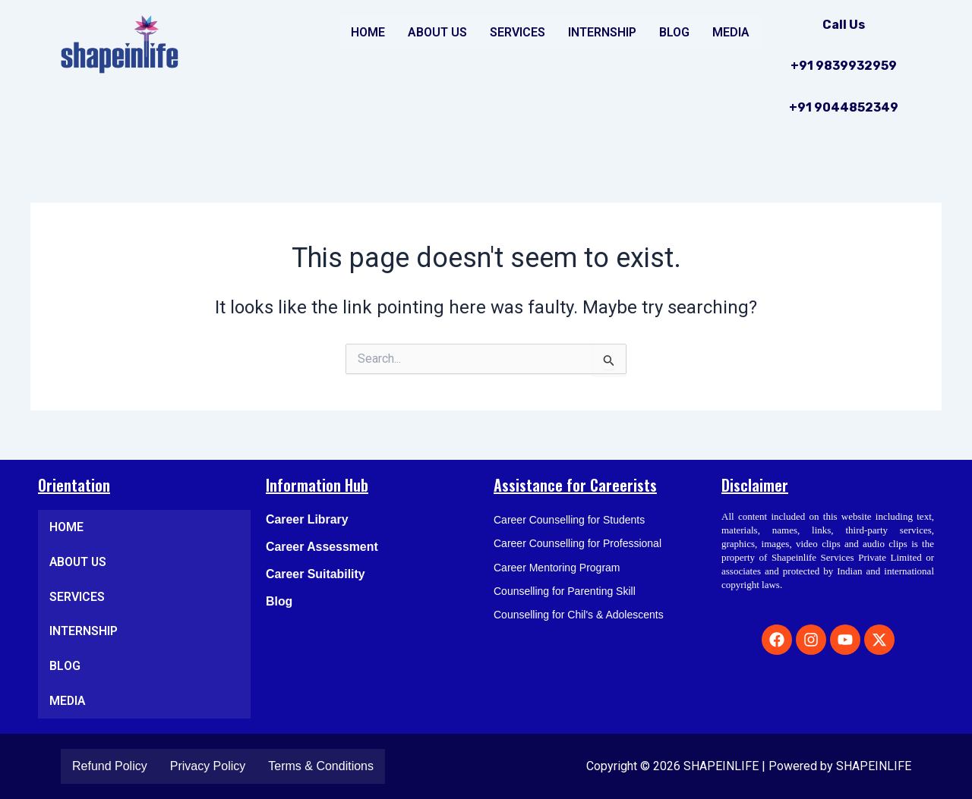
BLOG (674, 32)
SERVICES (517, 32)
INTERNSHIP (602, 32)
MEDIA (731, 32)
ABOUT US (437, 32)
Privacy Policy (208, 766)
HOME (368, 32)
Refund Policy (109, 766)
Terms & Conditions (321, 766)
